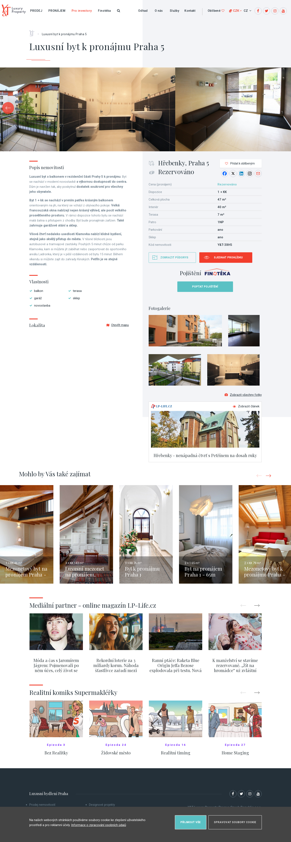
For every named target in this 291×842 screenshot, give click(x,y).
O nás (159, 10)
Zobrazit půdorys (174, 257)
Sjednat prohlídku (228, 257)
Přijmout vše (190, 822)
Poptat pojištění (205, 286)
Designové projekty (102, 805)
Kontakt (189, 10)
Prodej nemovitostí (42, 805)
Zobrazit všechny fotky (243, 395)
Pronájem (57, 10)
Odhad (143, 10)
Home (33, 32)
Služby (174, 10)
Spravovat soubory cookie (235, 822)
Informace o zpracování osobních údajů (98, 825)
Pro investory (82, 10)
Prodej (36, 10)
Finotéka (104, 10)
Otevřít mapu (118, 325)
